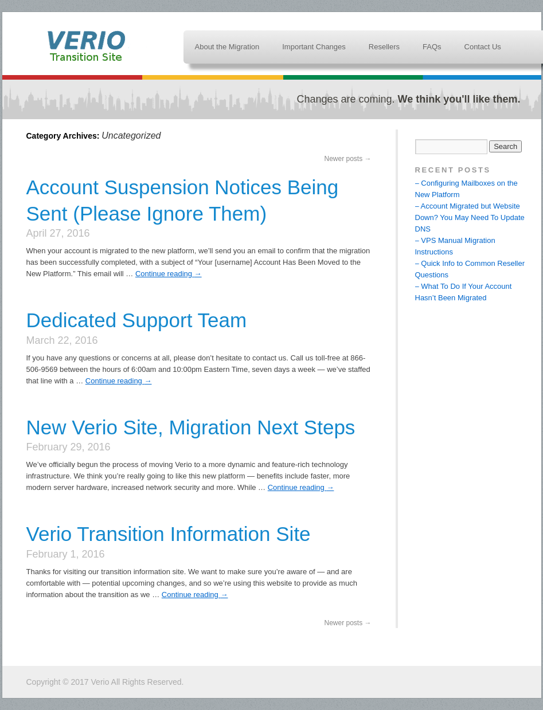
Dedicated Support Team (136, 320)
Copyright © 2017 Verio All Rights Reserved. (105, 682)
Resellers (384, 46)
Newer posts (347, 159)
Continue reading (168, 273)
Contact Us (482, 46)
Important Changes (314, 46)
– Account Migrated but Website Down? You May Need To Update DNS (470, 217)
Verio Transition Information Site (87, 46)
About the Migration (227, 46)
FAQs (432, 46)
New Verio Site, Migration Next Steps (191, 427)
